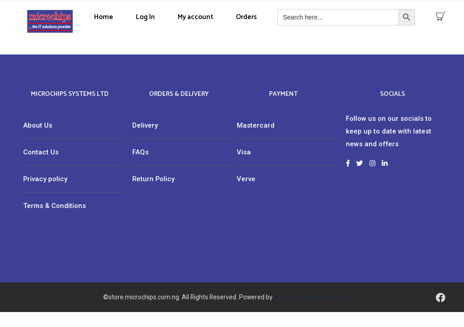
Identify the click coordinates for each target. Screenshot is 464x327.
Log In (145, 17)
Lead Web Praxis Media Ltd (312, 297)
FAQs (140, 152)
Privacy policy (45, 179)
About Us (37, 125)
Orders (246, 17)
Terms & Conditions (54, 206)
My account (195, 17)
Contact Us (41, 152)
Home (103, 17)
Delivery (145, 125)
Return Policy (153, 179)
